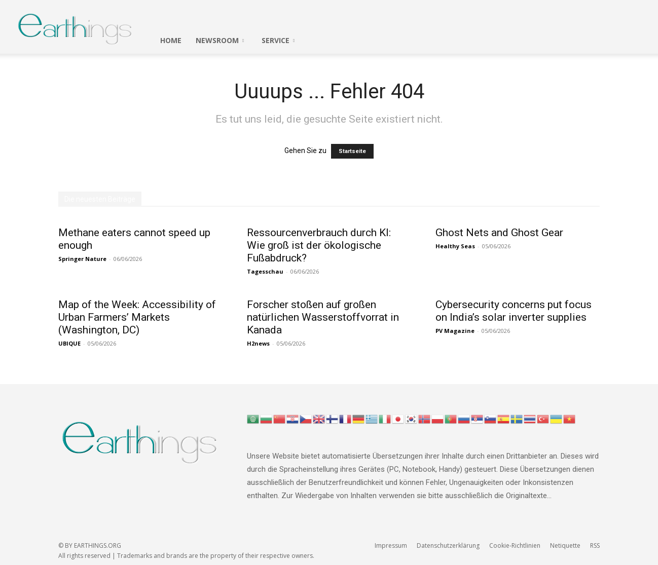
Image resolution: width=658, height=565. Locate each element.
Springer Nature (82, 258)
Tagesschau (265, 271)
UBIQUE (69, 343)
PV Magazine (454, 330)
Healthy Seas (455, 246)
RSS (595, 545)
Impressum (391, 545)
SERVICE (278, 40)
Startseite (352, 151)
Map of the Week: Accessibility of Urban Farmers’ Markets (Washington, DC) (137, 317)
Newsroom (220, 40)
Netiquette (565, 545)
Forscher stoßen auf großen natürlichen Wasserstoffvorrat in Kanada (323, 317)
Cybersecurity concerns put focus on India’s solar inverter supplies (513, 310)
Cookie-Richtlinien (514, 545)
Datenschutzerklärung (448, 545)
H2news (258, 343)
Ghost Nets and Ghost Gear (499, 233)
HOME (170, 40)
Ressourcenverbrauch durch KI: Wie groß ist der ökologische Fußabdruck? (319, 245)
